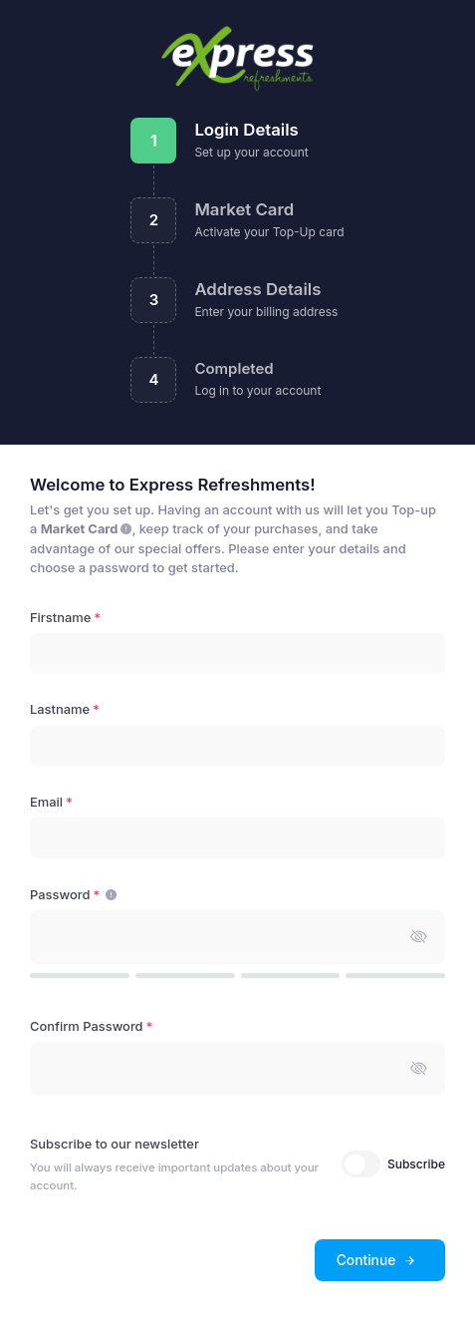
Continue (377, 1260)
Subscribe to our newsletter (114, 1144)
